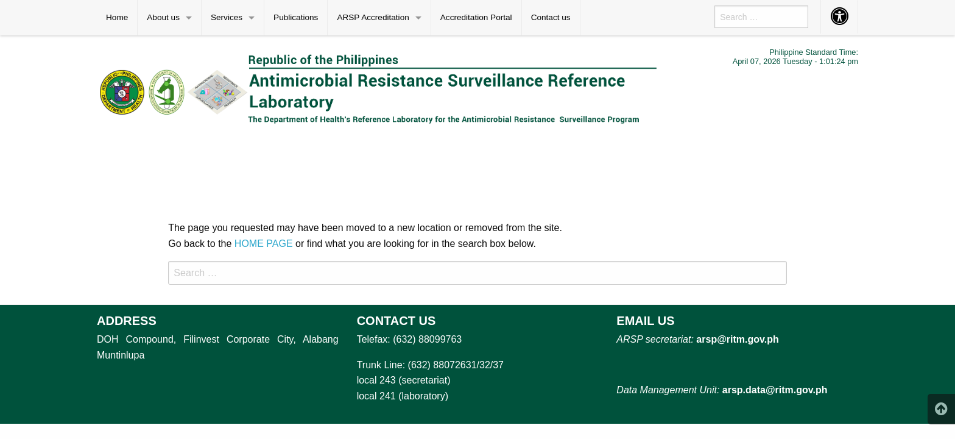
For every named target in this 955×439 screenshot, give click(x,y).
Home (117, 17)
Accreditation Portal (476, 17)
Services (226, 17)
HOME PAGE (263, 243)
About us (163, 17)
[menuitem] (117, 17)
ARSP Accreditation (373, 17)
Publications (295, 17)
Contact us (551, 17)
